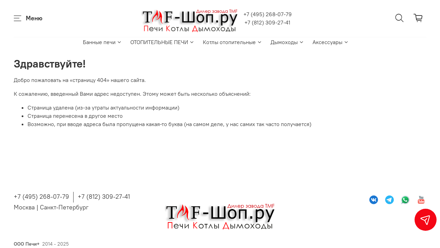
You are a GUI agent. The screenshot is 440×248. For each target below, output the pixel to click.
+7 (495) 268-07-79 (267, 14)
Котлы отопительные (232, 42)
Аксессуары (330, 42)
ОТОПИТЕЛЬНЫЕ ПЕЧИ (162, 42)
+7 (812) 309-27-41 (267, 22)
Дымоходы (287, 42)
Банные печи (102, 42)
